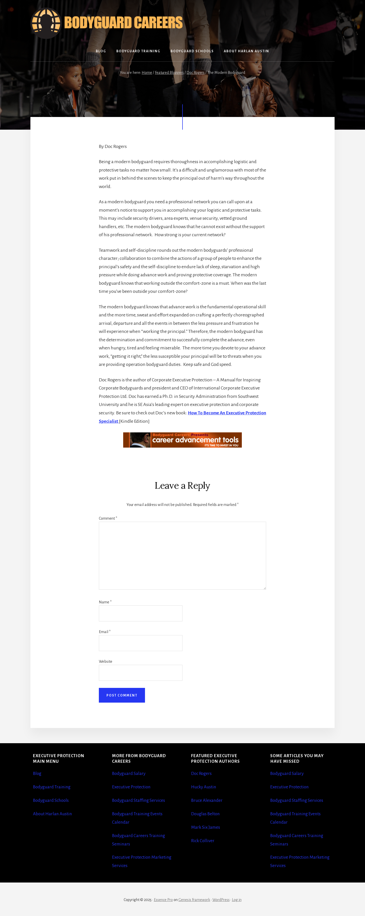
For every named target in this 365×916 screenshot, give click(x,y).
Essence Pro (163, 899)
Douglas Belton (206, 813)
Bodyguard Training (52, 786)
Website (105, 661)
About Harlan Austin (53, 813)
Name (105, 602)
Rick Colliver (203, 839)
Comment (108, 518)
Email (105, 632)
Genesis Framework (194, 899)
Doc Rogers (202, 773)
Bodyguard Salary (129, 773)
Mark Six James (206, 826)
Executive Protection (132, 786)
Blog (37, 773)
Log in (237, 899)
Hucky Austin (204, 786)
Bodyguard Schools (52, 800)
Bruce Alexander (207, 800)
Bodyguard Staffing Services (139, 800)
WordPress (221, 899)
